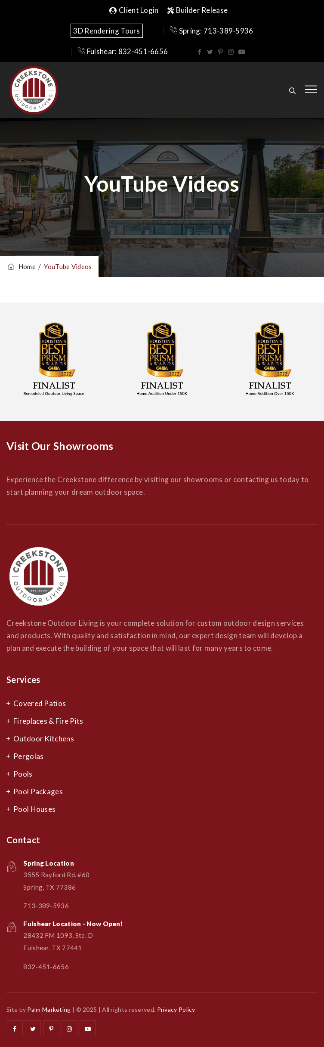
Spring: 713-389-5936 (211, 30)
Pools (23, 773)
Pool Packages (38, 791)
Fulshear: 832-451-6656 (123, 51)
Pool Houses (34, 809)
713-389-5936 (46, 905)
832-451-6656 (46, 966)
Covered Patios (39, 703)
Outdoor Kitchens (43, 738)
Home (21, 266)
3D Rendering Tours (106, 30)
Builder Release (197, 10)
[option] (54, 361)
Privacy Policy (176, 1009)
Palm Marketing (49, 1009)
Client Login (134, 10)
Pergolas (28, 756)
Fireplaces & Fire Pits (48, 721)
